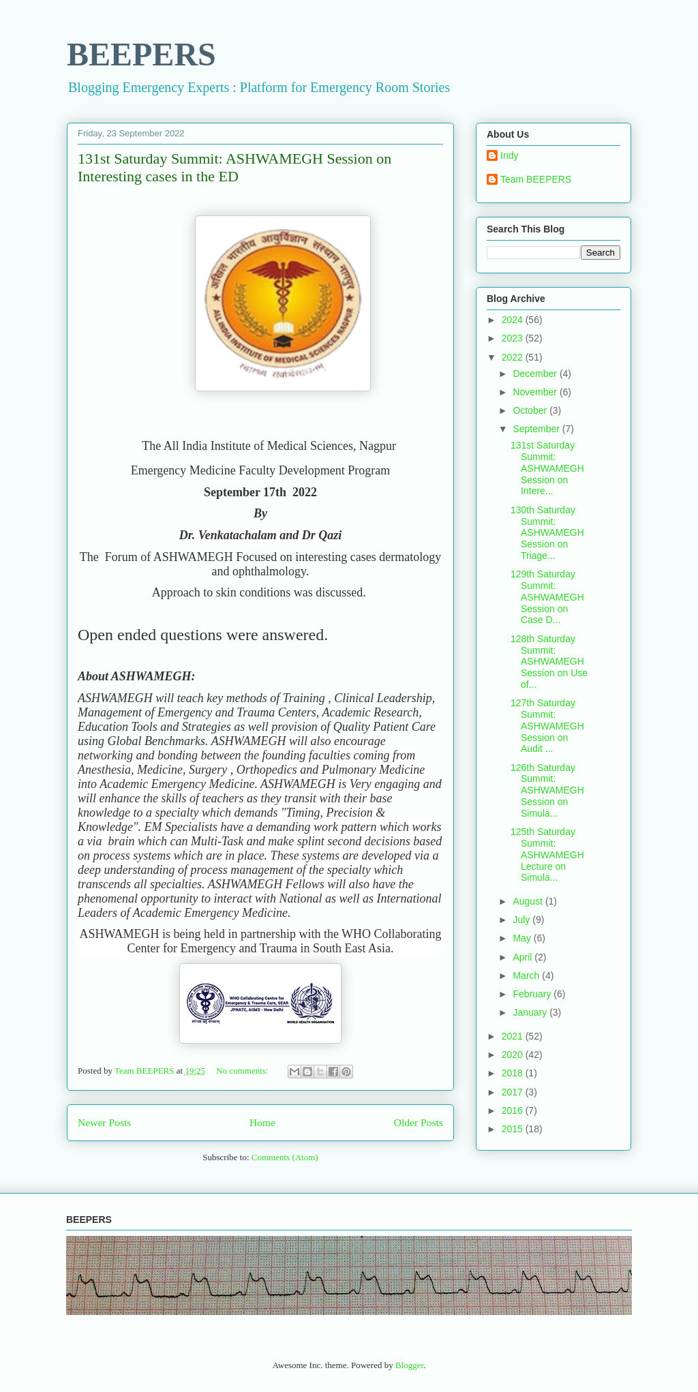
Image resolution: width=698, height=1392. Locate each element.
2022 (514, 357)
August (529, 901)
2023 (514, 338)
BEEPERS (141, 54)
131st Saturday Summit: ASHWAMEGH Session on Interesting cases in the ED (234, 167)
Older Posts (418, 1122)
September (537, 428)
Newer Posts (104, 1122)
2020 (514, 1054)
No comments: (243, 1070)
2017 (514, 1092)
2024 (514, 319)
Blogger (409, 1365)
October (531, 410)
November (536, 392)
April (523, 957)
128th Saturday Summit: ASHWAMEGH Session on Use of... (549, 661)
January (531, 1012)
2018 (514, 1073)
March (527, 975)
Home (262, 1122)
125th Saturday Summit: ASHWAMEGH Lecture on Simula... (547, 854)
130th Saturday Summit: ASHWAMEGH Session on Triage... (547, 532)
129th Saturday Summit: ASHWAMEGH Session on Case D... (547, 597)
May (523, 938)
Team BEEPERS (535, 179)
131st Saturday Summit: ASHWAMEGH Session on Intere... (547, 468)
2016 (514, 1110)
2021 (514, 1036)
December (536, 373)
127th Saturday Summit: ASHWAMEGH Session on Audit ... (547, 725)
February (533, 993)
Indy (509, 155)
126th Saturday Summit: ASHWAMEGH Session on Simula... (547, 790)
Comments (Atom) (285, 1157)
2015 (514, 1128)
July (522, 919)
